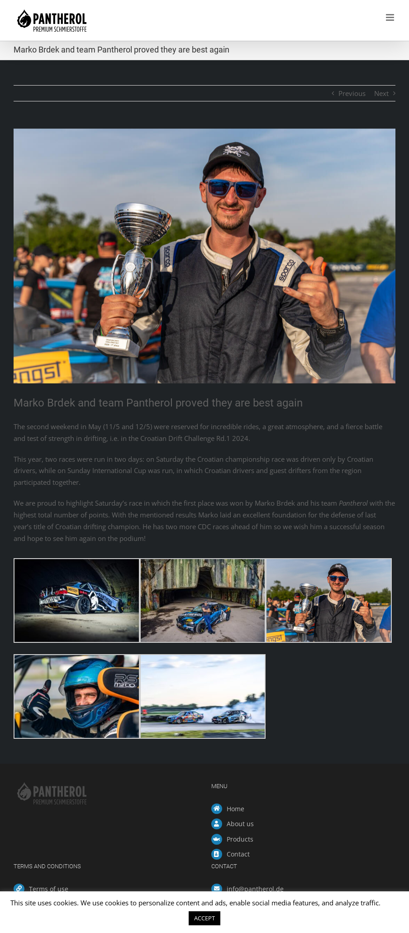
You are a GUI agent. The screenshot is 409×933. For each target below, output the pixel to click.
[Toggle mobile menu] (390, 17)
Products (240, 839)
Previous (352, 93)
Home (235, 808)
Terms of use (48, 889)
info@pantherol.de (255, 889)
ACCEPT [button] (204, 918)
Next (381, 93)
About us (240, 823)
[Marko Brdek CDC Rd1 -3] (204, 256)
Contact (238, 854)
